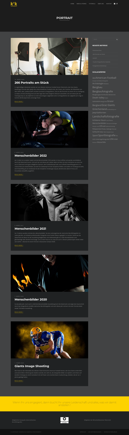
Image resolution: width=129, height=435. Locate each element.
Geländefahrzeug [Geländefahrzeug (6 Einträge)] (98, 101)
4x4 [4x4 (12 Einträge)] (94, 78)
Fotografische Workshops (99, 66)
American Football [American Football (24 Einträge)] (106, 77)
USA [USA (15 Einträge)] (112, 139)
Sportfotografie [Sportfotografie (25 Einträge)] (106, 135)
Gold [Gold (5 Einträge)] (105, 101)
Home (72, 3)
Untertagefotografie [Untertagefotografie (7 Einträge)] (102, 139)
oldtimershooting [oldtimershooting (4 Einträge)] (110, 126)
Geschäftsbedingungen (94, 432)
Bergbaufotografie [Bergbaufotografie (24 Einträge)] (102, 91)
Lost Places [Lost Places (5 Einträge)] (109, 120)
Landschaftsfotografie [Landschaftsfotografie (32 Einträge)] (105, 116)
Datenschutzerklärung (110, 432)
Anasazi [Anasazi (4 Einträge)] (94, 81)
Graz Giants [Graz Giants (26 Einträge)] (108, 105)
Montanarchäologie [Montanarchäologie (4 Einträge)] (112, 123)
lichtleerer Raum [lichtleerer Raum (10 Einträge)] (99, 120)
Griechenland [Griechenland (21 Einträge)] (99, 109)
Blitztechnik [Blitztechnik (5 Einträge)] (112, 95)
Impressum (83, 432)
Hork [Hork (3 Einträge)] (115, 109)
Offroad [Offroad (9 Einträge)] (102, 126)
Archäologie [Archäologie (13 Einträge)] (97, 83)
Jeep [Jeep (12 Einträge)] (94, 112)
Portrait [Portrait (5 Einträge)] (114, 129)
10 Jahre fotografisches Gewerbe (101, 62)
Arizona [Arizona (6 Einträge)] (105, 84)
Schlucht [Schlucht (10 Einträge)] (95, 132)
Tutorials (92, 3)
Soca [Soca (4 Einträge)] (112, 132)
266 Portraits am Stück (32, 82)
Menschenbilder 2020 (31, 299)
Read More (19, 101)
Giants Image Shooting (32, 366)
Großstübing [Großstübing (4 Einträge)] (110, 109)
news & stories (81, 3)
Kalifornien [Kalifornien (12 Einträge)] (101, 112)
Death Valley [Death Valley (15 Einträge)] (98, 97)
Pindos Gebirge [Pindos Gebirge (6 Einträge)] (106, 129)
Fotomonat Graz (97, 50)
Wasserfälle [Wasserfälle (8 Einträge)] (101, 142)
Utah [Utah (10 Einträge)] (116, 139)
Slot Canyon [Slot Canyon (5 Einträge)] (107, 132)
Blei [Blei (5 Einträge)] (107, 95)
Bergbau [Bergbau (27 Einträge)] (97, 87)
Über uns (101, 3)
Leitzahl (95, 58)
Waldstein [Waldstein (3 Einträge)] (94, 142)
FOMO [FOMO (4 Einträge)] (106, 98)
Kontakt (109, 3)
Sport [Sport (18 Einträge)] (95, 135)
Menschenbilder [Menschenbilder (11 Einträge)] (99, 123)
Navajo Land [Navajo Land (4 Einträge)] (95, 126)
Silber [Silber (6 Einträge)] (101, 132)
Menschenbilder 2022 (31, 155)
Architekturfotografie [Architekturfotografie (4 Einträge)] (102, 81)
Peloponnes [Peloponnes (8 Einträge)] (96, 129)
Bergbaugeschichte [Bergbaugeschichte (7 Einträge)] (99, 95)
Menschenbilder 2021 (30, 228)
